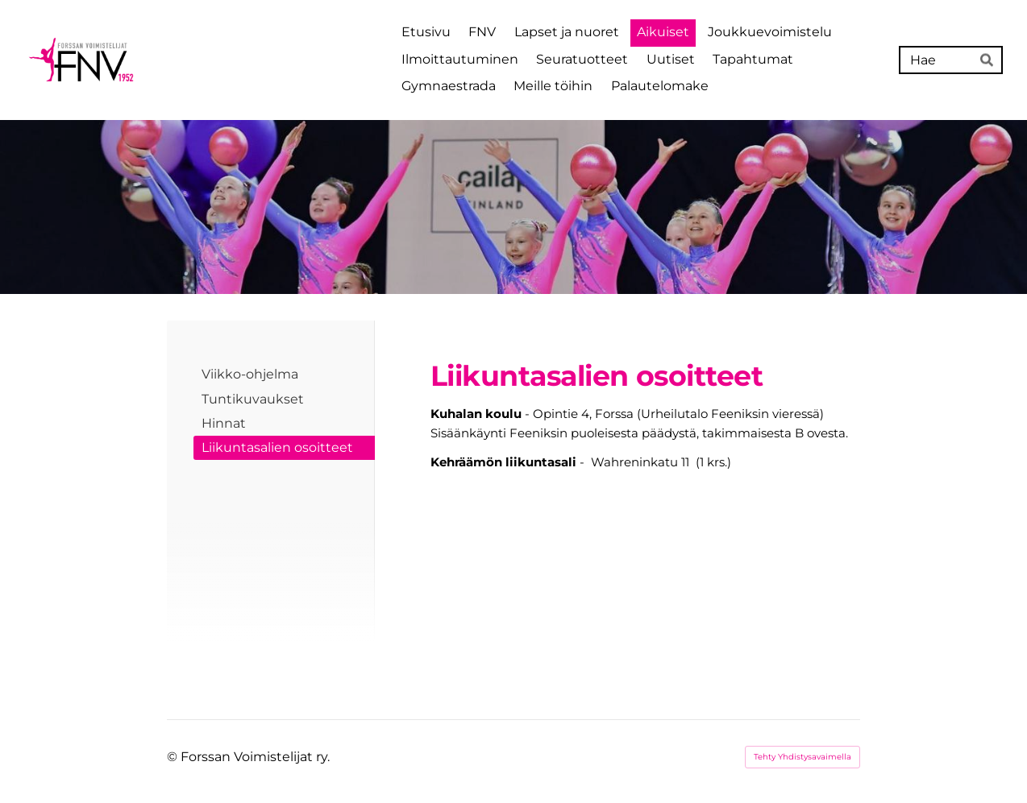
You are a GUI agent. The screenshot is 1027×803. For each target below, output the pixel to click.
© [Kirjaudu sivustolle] (174, 756)
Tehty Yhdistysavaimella (802, 756)
